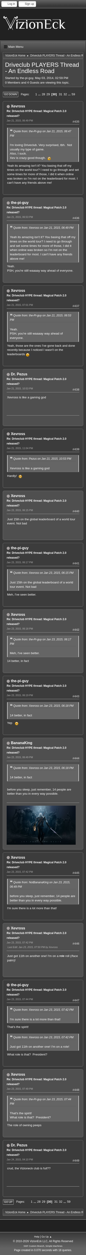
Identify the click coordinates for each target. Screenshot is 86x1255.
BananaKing (21, 743)
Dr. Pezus (19, 374)
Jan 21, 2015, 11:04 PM (20, 448)
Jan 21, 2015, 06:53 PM (20, 217)
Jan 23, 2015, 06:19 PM (20, 695)
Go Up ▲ (47, 1236)
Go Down (10, 94)
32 (65, 94)
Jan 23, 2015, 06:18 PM (20, 628)
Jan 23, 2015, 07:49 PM (20, 1088)
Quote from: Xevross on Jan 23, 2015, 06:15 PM (43, 572)
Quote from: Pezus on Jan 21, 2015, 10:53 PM (42, 458)
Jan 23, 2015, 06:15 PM (20, 510)
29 (48, 94)
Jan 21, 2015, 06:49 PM (20, 120)
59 (73, 94)
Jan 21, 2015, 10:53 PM (20, 388)
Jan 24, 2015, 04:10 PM (20, 1159)
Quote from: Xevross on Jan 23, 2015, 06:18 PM (43, 705)
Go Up (8, 1202)
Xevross (18, 106)
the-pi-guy (19, 203)
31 (60, 94)
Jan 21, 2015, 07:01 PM (20, 305)
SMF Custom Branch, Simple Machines (43, 1246)
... (40, 94)
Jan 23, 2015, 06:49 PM (20, 757)
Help (36, 1236)
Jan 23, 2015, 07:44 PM (20, 999)
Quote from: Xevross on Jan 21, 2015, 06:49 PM (43, 227)
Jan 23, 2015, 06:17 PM (20, 562)
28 (43, 94)
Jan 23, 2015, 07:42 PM (20, 871)
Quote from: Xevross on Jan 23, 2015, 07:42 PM (43, 1009)
